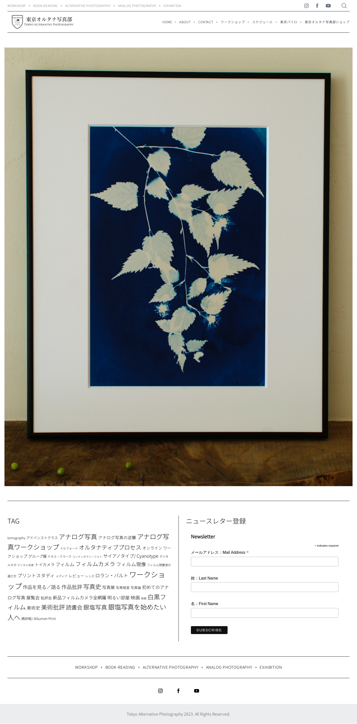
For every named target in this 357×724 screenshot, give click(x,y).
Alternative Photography (88, 5)
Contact (205, 22)
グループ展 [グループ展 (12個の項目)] (37, 556)
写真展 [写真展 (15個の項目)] (108, 587)
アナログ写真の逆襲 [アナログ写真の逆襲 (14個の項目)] (117, 537)
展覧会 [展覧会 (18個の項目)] (33, 597)
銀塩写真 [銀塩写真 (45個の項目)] (95, 607)
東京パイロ (288, 22)
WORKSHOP (16, 5)
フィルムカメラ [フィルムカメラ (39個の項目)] (95, 564)
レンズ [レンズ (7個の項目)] (89, 576)
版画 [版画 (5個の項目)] (144, 598)
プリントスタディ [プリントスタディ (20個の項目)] (36, 575)
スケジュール (262, 22)
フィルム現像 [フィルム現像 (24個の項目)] (131, 564)
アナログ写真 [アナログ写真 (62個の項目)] (78, 536)
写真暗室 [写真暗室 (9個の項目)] (123, 587)
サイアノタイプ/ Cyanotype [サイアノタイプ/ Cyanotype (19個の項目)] (130, 556)
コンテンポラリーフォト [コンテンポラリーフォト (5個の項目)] (87, 556)
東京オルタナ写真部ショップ (327, 22)
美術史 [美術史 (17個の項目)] (33, 608)
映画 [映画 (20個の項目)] (135, 597)
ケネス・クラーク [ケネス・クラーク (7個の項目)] (59, 556)
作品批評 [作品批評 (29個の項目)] (71, 586)
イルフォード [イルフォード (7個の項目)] (69, 548)
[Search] (344, 5)
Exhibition (172, 5)
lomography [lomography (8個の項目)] (16, 537)
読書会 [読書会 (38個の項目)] (74, 607)
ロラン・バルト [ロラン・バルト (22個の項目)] (111, 575)
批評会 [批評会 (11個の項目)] (46, 597)
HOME (167, 22)
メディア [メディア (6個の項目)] (61, 576)
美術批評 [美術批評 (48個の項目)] (53, 607)
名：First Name (204, 604)
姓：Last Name (204, 578)
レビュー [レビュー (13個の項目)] (76, 576)
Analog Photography (137, 5)
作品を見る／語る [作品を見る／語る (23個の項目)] (41, 586)
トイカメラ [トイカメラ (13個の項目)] (45, 564)
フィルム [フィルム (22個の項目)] (65, 564)
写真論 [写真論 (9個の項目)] (136, 587)
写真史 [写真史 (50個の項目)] (92, 586)
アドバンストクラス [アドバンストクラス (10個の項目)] (42, 537)
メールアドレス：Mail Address (220, 553)
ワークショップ (233, 22)
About (184, 22)
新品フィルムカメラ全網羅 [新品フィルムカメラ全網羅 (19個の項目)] (79, 597)
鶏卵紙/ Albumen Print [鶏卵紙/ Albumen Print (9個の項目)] (38, 618)
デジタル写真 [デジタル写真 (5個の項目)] (25, 565)
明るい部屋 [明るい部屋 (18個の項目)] (118, 597)
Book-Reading (45, 5)
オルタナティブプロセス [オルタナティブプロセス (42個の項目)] (110, 547)
